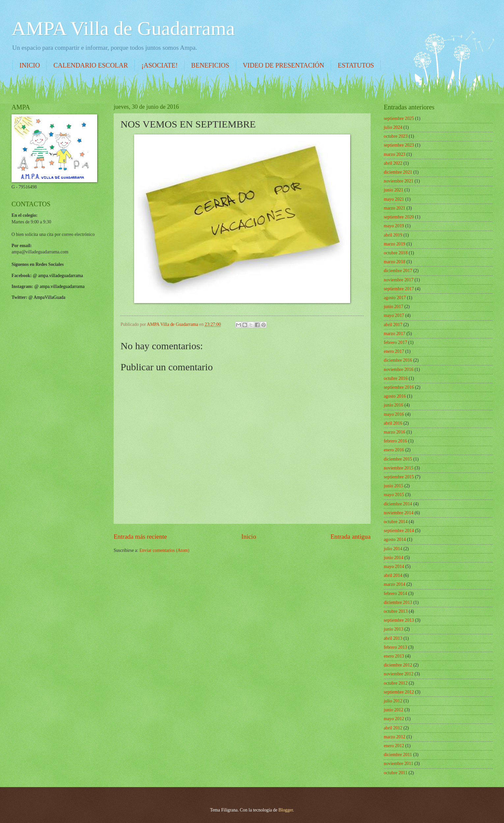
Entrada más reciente (140, 536)
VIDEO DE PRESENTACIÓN (283, 65)
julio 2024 (393, 127)
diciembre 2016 (398, 360)
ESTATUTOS (356, 65)
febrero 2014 (395, 593)
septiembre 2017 (399, 288)
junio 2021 (393, 189)
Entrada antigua (350, 536)
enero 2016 (394, 449)
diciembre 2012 (398, 665)
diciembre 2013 (398, 602)
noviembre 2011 (398, 763)
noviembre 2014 (398, 512)
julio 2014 (393, 548)
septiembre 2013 (399, 620)
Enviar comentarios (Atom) (164, 550)
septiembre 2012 (399, 692)
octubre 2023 (395, 136)
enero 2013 (394, 656)
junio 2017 (393, 306)
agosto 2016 (395, 396)
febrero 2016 (395, 441)
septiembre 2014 (399, 530)
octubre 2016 (395, 378)
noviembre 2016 (398, 369)
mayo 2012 (394, 718)
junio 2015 (393, 485)
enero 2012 (394, 745)
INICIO (29, 65)
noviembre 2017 (398, 279)
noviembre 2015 (398, 468)
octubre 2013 (395, 611)
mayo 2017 (394, 315)
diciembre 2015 (398, 459)
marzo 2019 (395, 243)
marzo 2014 (395, 584)
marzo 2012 (395, 736)
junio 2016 (393, 405)
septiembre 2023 (399, 145)
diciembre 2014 (398, 503)
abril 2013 (393, 638)
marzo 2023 (395, 154)
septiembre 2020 (399, 216)
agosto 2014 (395, 539)
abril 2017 (393, 324)
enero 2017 (394, 351)
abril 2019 (393, 235)
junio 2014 (393, 557)
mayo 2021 (394, 199)
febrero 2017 (395, 342)
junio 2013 (393, 629)
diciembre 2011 (398, 754)
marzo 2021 (395, 208)
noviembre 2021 (398, 181)
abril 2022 (393, 163)
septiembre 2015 (399, 476)
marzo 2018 (395, 261)
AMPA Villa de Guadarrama (123, 28)
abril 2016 (393, 423)
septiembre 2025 (399, 118)
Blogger (285, 810)
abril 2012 (393, 727)
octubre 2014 (395, 521)
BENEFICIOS (210, 65)
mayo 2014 (394, 566)
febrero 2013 (395, 647)
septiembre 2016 (399, 387)
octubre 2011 (395, 772)
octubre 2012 (395, 683)
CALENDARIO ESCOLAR (90, 65)
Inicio (248, 536)
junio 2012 (393, 709)
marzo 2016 (395, 432)
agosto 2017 (395, 297)
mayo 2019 (394, 225)
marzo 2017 (395, 333)
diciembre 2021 (398, 172)
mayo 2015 (394, 494)
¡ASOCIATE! (159, 65)
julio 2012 (393, 700)
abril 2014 (393, 575)
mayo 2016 (394, 414)
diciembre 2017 (398, 270)
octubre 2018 (395, 252)
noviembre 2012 (398, 673)
